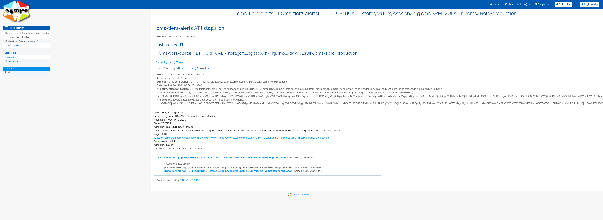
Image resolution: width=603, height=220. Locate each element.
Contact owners (13, 45)
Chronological (164, 62)
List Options (14, 27)
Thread (180, 62)
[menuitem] (494, 4)
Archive (9, 68)
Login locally (590, 4)
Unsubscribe (12, 61)
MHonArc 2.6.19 (189, 180)
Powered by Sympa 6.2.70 (304, 194)
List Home (10, 52)
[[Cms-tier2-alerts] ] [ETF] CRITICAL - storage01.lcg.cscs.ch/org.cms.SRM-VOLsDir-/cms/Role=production (221, 157)
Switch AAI (563, 4)
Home (494, 4)
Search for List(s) (516, 4)
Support (540, 4)
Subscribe (10, 57)
